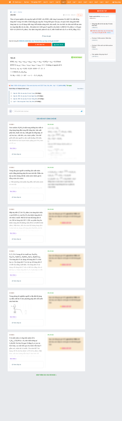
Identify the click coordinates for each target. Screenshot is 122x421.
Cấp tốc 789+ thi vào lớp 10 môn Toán (27, 93)
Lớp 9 (14, 12)
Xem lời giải (46, 36)
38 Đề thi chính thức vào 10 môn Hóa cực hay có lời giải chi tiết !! (39, 41)
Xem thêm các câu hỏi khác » (46, 375)
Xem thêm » (80, 88)
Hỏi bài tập (102, 11)
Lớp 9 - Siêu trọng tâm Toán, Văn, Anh (27, 101)
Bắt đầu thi (39, 44)
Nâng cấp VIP (65, 223)
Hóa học (20, 12)
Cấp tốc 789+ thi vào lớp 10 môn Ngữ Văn (28, 96)
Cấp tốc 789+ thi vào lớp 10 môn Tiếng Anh (28, 99)
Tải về (58, 44)
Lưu (80, 15)
